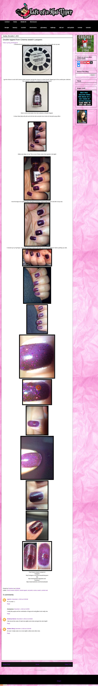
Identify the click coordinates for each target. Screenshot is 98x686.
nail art (61, 27)
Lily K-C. (9, 599)
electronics (33, 27)
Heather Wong (11, 628)
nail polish (70, 27)
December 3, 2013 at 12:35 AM (24, 619)
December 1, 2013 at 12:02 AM (20, 599)
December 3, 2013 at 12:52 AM (23, 628)
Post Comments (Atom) (41, 670)
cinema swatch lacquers (13, 590)
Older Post (68, 664)
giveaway (44, 27)
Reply (8, 603)
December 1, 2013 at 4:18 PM (21, 609)
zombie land (44, 590)
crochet (23, 27)
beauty (15, 27)
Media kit (23, 22)
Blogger (59, 681)
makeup (53, 27)
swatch (39, 590)
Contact (7, 22)
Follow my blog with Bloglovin (10, 42)
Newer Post (6, 664)
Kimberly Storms (11, 619)
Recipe (7, 27)
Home (15, 22)
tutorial (88, 27)
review (80, 27)
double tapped (23, 590)
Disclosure (33, 22)
